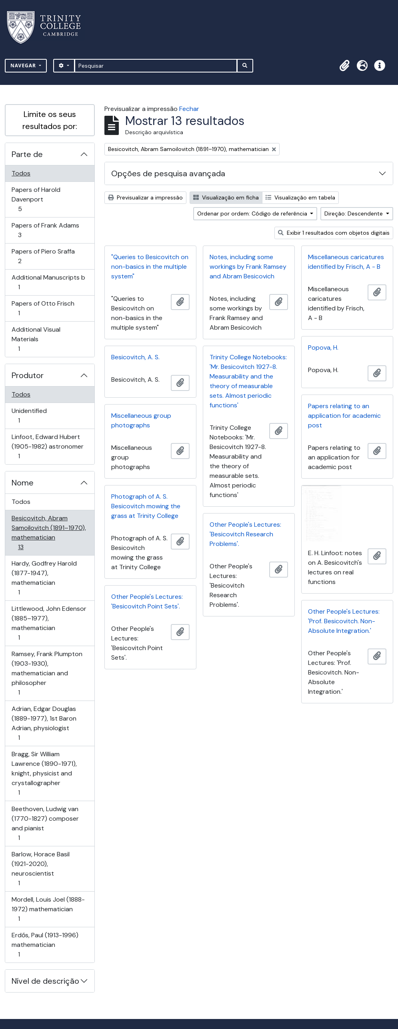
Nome (23, 482)
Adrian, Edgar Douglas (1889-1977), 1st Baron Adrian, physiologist (43, 723)
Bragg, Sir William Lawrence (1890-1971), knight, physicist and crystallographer (44, 773)
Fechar (189, 109)
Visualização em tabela (300, 197)
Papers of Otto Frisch (42, 308)
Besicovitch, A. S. (135, 357)
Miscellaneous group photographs (141, 420)
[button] (344, 66)
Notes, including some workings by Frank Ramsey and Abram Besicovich (248, 266)
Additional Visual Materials (35, 339)
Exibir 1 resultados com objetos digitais (334, 232)
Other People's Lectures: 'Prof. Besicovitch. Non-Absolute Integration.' (344, 621)
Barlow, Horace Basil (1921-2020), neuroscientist (40, 868)
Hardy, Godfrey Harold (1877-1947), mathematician (44, 577)
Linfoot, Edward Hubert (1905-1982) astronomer (47, 446)
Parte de (27, 154)
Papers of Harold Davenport (35, 199)
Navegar (24, 65)
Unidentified (30, 415)
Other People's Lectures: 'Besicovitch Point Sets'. (147, 601)
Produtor (28, 375)
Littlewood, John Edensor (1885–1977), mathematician (48, 623)
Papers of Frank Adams (45, 230)
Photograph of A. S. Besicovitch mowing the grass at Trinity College (145, 506)
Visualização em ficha (226, 197)
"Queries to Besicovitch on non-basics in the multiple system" (149, 266)
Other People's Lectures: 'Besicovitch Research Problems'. (245, 534)
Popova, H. (323, 347)
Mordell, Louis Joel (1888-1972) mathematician (48, 909)
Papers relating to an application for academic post (344, 415)
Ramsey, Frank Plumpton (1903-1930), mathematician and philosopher (46, 673)
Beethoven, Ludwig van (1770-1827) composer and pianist (45, 823)
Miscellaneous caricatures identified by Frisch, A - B (346, 262)
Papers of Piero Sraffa (43, 256)
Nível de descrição (45, 981)
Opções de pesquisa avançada (168, 173)
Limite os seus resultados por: (49, 120)
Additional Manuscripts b (48, 282)
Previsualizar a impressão (145, 197)
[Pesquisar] (155, 65)
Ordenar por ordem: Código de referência (253, 213)
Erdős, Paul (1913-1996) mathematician (44, 944)
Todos (21, 173)
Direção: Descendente (354, 213)
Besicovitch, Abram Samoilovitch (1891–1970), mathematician (48, 532)
